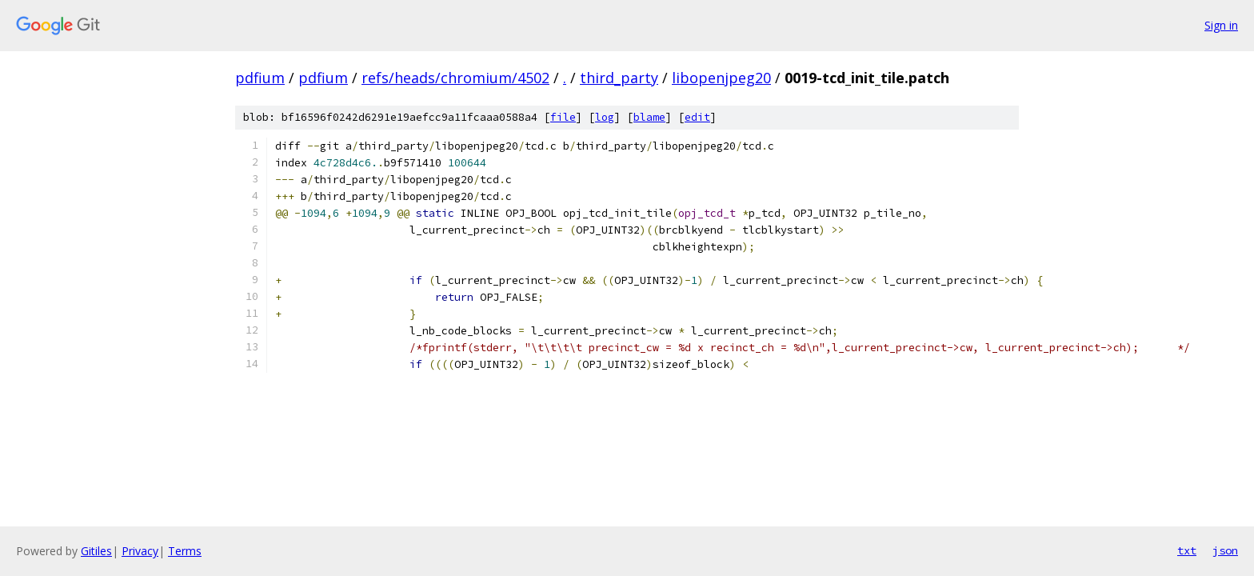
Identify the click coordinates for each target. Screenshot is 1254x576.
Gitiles (96, 550)
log (604, 117)
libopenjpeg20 (721, 77)
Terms (185, 550)
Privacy (140, 550)
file (563, 117)
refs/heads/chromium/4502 (455, 77)
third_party (619, 77)
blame (649, 117)
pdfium (260, 77)
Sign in (1221, 25)
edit (697, 117)
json (1225, 550)
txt (1186, 550)
